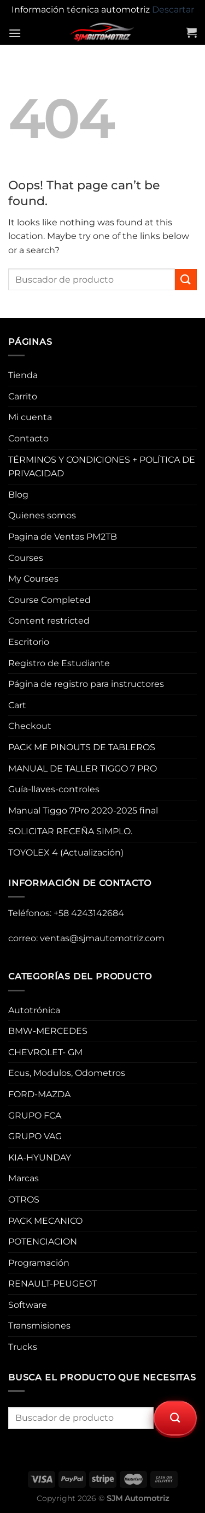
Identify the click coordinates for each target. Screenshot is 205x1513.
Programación (38, 1263)
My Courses (33, 578)
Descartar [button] (173, 9)
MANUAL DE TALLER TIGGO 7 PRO (82, 768)
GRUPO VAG (35, 1136)
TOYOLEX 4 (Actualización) (66, 852)
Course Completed (49, 600)
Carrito (22, 396)
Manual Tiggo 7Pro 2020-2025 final (83, 810)
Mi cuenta (30, 417)
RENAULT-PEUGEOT (52, 1283)
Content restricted (49, 620)
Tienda (23, 375)
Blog (18, 494)
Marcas (23, 1178)
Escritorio (28, 642)
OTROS (23, 1199)
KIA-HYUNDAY (39, 1157)
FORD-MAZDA (39, 1094)
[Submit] (186, 279)
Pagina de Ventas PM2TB (62, 536)
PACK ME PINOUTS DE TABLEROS (81, 747)
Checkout (29, 726)
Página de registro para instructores (86, 684)
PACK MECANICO (45, 1221)
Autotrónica (34, 1010)
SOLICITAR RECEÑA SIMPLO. (70, 831)
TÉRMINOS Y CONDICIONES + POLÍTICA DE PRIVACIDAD (101, 467)
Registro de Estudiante (59, 663)
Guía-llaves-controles (53, 789)
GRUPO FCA (34, 1115)
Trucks (22, 1347)
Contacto (28, 438)
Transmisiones (39, 1325)
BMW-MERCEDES (47, 1031)
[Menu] (14, 33)
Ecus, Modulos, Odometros (66, 1073)
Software (27, 1305)
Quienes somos (42, 515)
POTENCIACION (42, 1241)
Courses (25, 558)
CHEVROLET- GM (45, 1052)
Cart (17, 705)
